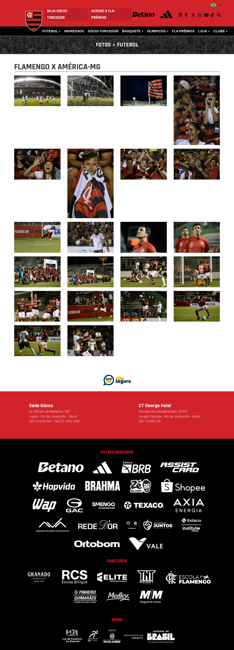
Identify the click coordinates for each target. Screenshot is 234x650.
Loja (202, 31)
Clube (219, 31)
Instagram (201, 15)
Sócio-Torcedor (103, 31)
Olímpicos (156, 31)
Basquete (131, 31)
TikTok (213, 15)
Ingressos (74, 31)
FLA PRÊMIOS (183, 31)
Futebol (50, 31)
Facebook (188, 15)
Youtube (207, 15)
